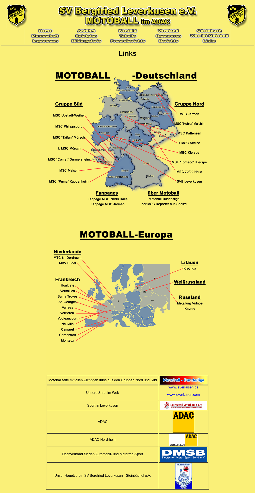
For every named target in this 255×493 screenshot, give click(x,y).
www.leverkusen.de (183, 387)
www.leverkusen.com (183, 394)
